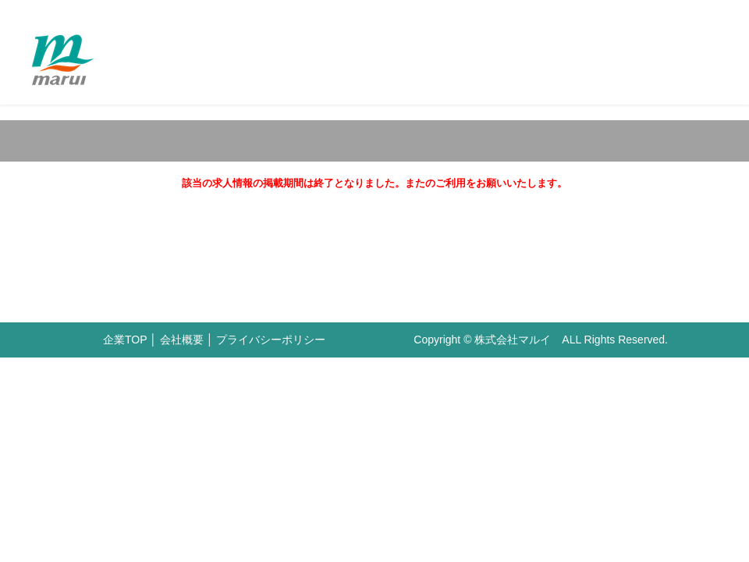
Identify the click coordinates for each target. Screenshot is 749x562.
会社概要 (182, 339)
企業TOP (125, 339)
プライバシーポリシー (270, 339)
